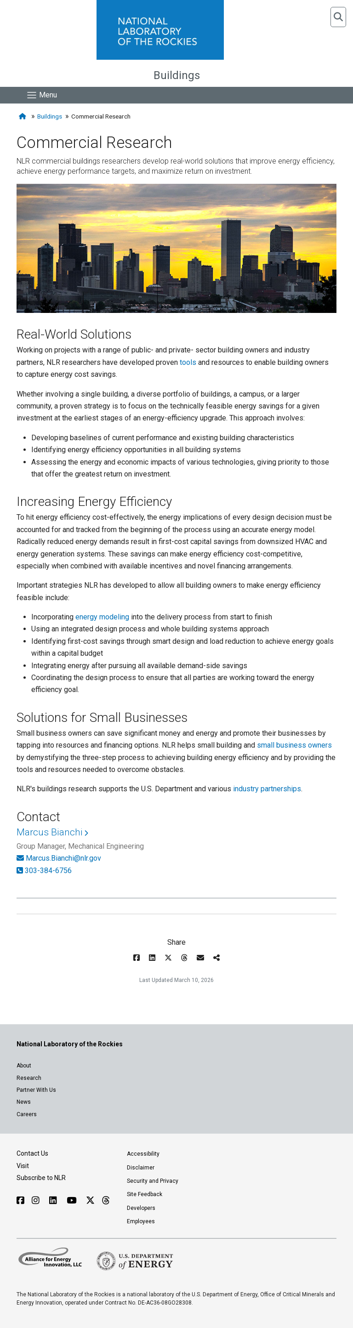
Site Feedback (144, 1194)
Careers (27, 1114)
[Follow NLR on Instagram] (37, 1200)
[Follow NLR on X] (90, 1200)
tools (188, 362)
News (24, 1102)
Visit (23, 1165)
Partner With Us (36, 1090)
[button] (338, 17)
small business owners (294, 745)
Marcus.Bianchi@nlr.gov (63, 858)
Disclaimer (140, 1167)
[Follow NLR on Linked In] (54, 1200)
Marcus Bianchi (50, 832)
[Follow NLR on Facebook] (20, 1200)
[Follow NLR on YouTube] (73, 1200)
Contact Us (32, 1153)
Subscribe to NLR (41, 1177)
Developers (141, 1208)
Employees (141, 1221)
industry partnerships (267, 788)
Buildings (177, 75)
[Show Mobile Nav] (41, 95)
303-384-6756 (48, 870)
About (24, 1065)
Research (29, 1078)
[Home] (23, 116)
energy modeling (102, 617)
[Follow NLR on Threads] (105, 1200)
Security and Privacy (152, 1181)
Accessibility (143, 1154)
